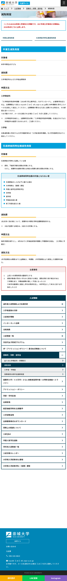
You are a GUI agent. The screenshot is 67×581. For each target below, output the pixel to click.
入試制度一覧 (8, 336)
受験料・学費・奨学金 (34, 8)
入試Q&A (7, 434)
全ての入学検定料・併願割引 (15, 360)
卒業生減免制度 (17, 38)
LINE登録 (33, 578)
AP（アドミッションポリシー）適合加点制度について (24, 348)
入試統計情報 (8, 316)
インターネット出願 (11, 323)
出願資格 (6, 402)
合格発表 (6, 329)
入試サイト (24, 3)
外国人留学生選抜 (10, 440)
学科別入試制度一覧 (11, 447)
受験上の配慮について (12, 427)
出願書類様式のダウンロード (14, 421)
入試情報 (17, 8)
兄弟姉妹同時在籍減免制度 (50, 38)
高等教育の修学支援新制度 (14, 374)
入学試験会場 (8, 415)
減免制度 (51, 8)
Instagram (56, 578)
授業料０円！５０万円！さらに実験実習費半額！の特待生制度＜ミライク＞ (30, 381)
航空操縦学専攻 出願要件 (13, 408)
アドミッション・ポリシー (14, 389)
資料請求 (11, 578)
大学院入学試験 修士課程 (13, 459)
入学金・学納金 (10, 370)
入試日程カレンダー (11, 453)
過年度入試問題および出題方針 (15, 304)
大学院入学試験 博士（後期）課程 (16, 466)
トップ (6, 8)
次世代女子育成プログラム (14, 342)
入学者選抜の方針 (10, 310)
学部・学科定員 (9, 395)
